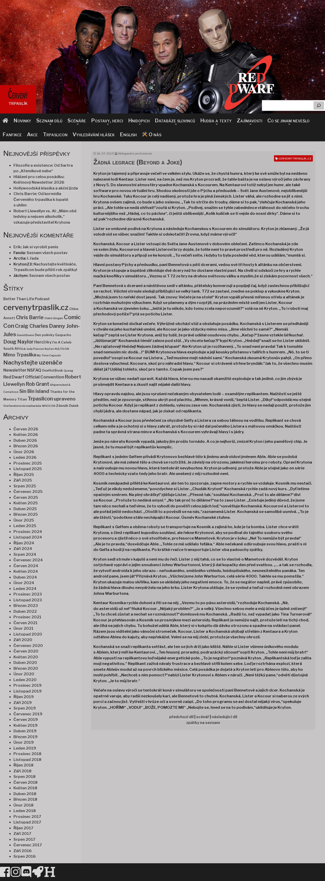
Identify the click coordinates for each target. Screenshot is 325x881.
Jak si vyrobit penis (40, 247)
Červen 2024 (25, 566)
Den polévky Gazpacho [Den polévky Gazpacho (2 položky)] (53, 335)
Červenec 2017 (27, 845)
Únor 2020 (23, 674)
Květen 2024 (25, 571)
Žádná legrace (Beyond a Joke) (137, 162)
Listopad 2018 (27, 759)
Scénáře (76, 121)
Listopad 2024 (27, 537)
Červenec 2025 (28, 491)
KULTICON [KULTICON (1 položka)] (62, 349)
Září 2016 (22, 851)
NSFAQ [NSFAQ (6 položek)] (34, 370)
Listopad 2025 (27, 469)
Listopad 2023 (27, 600)
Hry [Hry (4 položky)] (48, 342)
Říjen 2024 (23, 543)
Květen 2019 (25, 725)
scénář (202, 717)
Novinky (22, 121)
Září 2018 (22, 771)
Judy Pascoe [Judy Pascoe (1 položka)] (35, 349)
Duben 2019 (25, 731)
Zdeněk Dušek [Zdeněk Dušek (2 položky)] (67, 406)
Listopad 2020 (27, 634)
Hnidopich (139, 121)
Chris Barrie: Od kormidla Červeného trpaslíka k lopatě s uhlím (40, 199)
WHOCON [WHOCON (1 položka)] (48, 406)
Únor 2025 (23, 520)
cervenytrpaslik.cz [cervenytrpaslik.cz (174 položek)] (36, 307)
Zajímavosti (249, 121)
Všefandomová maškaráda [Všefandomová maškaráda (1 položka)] (22, 406)
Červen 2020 (25, 651)
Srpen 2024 (24, 554)
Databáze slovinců (175, 121)
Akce (32, 134)
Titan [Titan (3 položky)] (22, 399)
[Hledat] (319, 105)
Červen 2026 (25, 429)
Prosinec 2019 (27, 685)
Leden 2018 (24, 811)
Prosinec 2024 (27, 531)
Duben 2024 (25, 577)
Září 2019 (22, 702)
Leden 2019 (24, 748)
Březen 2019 (25, 737)
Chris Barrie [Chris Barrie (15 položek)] (30, 317)
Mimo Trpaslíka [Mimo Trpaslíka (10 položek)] (19, 354)
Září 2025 (22, 480)
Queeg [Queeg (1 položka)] (68, 370)
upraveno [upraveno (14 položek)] (65, 399)
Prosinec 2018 (27, 754)
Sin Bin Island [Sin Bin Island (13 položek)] (34, 391)
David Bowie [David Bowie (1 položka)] (25, 335)
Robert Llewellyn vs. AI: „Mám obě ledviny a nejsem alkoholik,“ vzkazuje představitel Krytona (45, 217)
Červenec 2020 (28, 645)
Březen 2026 (25, 446)
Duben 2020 (25, 662)
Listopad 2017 (27, 822)
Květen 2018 (25, 788)
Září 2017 (22, 833)
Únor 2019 (23, 742)
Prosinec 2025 (27, 463)
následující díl (224, 717)
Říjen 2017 (23, 828)
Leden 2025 (24, 526)
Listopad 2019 (27, 691)
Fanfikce (12, 134)
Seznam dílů (49, 121)
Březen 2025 (25, 514)
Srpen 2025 (24, 486)
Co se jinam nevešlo (288, 121)
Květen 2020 (25, 657)
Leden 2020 (25, 680)
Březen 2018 (25, 799)
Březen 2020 (25, 668)
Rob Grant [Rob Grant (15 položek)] (37, 384)
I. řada (33, 258)
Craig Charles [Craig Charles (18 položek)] (31, 326)
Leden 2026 (25, 457)
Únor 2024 (23, 583)
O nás (151, 134)
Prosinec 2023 (27, 594)
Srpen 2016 (24, 856)
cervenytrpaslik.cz (295, 158)
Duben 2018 (24, 794)
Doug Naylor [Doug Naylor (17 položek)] (18, 342)
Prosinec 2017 (27, 816)
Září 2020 (22, 640)
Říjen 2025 (23, 474)
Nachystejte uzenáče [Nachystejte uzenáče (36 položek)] (32, 362)
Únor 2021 (23, 628)
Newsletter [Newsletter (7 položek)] (14, 370)
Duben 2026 (25, 440)
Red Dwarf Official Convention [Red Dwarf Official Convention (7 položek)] (33, 376)
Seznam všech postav (47, 253)
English (128, 134)
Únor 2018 (23, 805)
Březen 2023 (25, 605)
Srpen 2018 (24, 776)
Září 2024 (22, 548)
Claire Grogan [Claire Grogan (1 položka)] (53, 318)
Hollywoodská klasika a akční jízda (45, 188)
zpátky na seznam (203, 722)
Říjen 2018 (23, 765)
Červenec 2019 (27, 714)
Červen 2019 (25, 719)
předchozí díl (181, 717)
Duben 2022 (25, 611)
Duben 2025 (25, 509)
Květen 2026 (25, 434)
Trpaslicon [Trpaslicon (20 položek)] (40, 398)
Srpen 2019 (24, 708)
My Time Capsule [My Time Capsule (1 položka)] (49, 355)
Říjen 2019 (23, 697)
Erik (17, 247)
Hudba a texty (216, 121)
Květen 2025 (25, 503)
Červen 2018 (25, 782)
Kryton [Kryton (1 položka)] (49, 349)
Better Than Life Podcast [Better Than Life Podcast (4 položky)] (26, 299)
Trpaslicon (55, 134)
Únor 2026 (23, 452)
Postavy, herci (107, 121)
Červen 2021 (25, 623)
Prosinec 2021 (27, 617)
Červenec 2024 (28, 560)
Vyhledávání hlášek (94, 134)
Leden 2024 (25, 588)
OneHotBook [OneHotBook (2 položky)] (52, 370)
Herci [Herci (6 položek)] (39, 342)
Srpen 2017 (24, 839)
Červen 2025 (25, 497)
